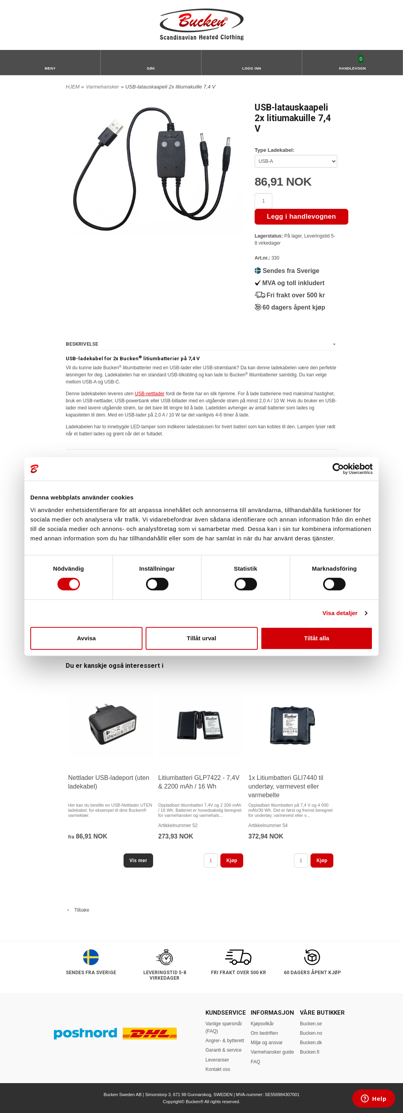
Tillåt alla (316, 638)
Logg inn (251, 68)
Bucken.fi (309, 1052)
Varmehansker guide (272, 1052)
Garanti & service (223, 1050)
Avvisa (86, 638)
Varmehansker (102, 87)
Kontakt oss (217, 1069)
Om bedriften (264, 1033)
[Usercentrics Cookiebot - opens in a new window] (338, 469)
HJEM (72, 87)
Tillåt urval (201, 638)
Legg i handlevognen (301, 216)
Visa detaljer (339, 613)
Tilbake (77, 910)
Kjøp (231, 860)
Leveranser (217, 1060)
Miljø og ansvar (267, 1042)
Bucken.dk (311, 1042)
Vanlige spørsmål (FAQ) (223, 1027)
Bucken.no (311, 1033)
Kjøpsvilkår (262, 1023)
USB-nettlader (149, 393)
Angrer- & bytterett (224, 1040)
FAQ (255, 1062)
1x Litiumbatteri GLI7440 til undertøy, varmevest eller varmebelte (285, 786)
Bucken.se (311, 1023)
